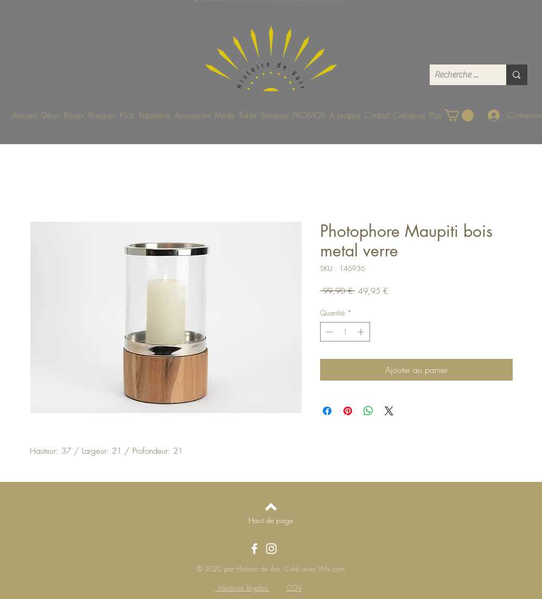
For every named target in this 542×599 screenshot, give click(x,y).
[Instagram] (271, 549)
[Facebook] (254, 549)
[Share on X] (389, 410)
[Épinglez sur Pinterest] (347, 410)
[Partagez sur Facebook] (327, 410)
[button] (459, 115)
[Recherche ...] (459, 75)
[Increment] (361, 332)
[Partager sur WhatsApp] (368, 410)
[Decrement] (328, 332)
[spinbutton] (344, 332)
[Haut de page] (271, 519)
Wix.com (331, 569)
